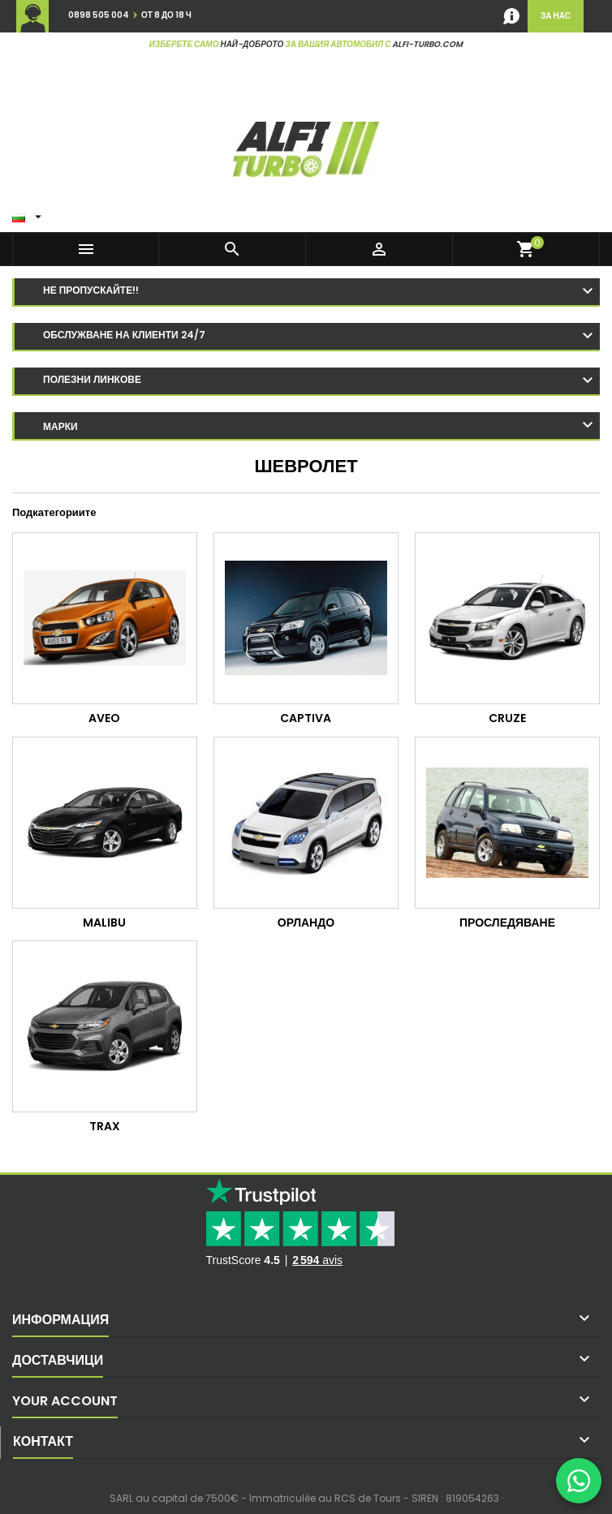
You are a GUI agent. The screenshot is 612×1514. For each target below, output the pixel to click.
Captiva (305, 718)
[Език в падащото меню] (28, 213)
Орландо (306, 922)
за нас (556, 16)
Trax (104, 1126)
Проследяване (507, 922)
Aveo (104, 718)
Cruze (507, 718)
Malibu (104, 922)
